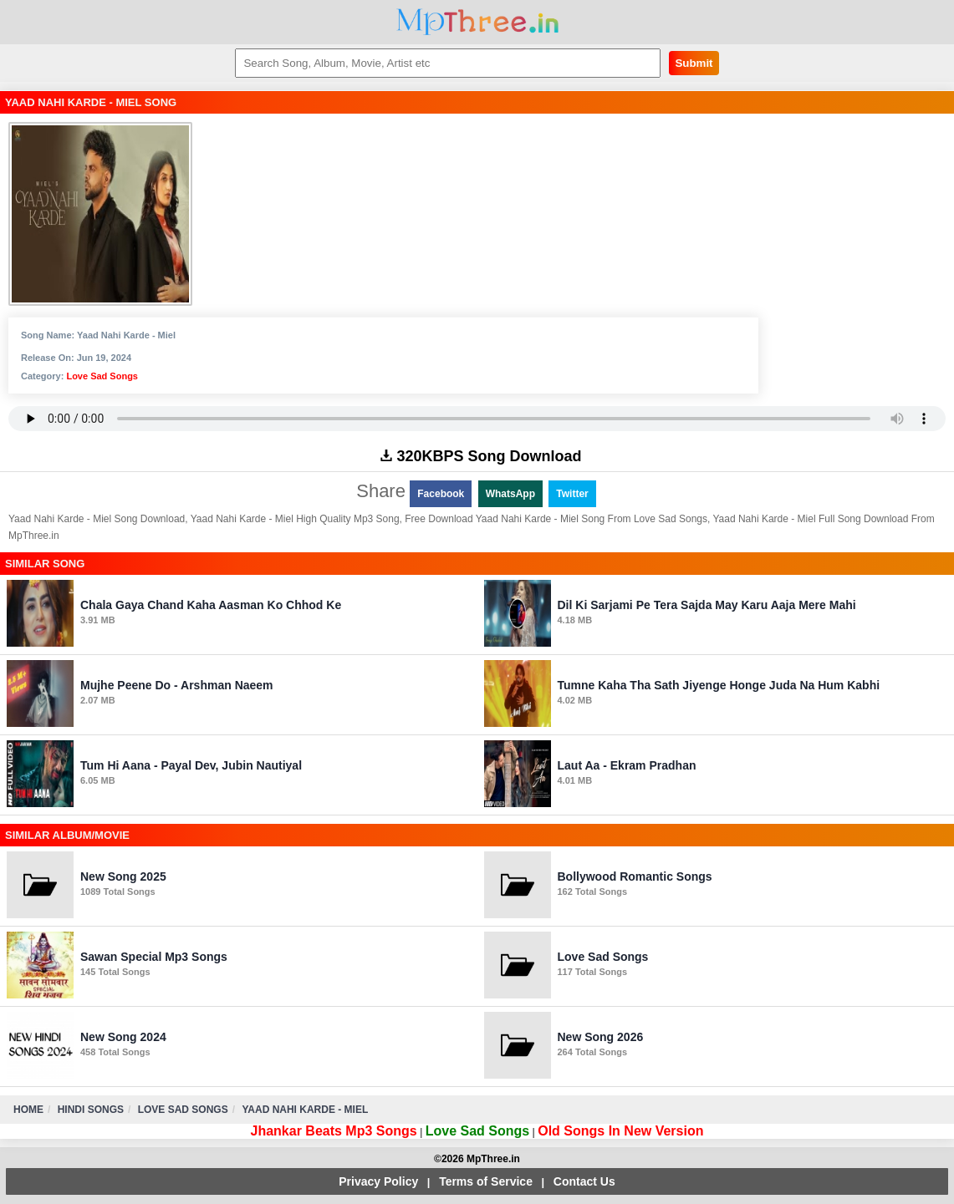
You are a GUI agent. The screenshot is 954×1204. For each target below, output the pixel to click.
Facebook (440, 494)
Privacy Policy (378, 1181)
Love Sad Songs (102, 376)
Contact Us (584, 1181)
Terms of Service (486, 1181)
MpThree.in (477, 22)
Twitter (572, 494)
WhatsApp (510, 494)
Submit (693, 63)
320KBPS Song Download (480, 456)
